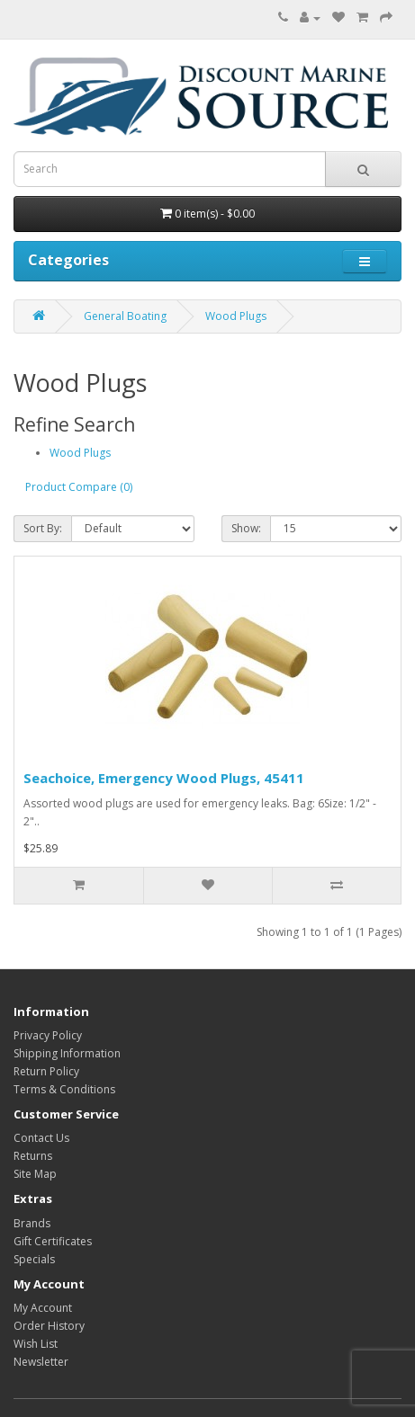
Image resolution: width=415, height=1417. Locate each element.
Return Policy (46, 1071)
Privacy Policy (48, 1035)
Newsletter (41, 1361)
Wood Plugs (235, 316)
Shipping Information (67, 1053)
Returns (33, 1155)
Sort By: (42, 528)
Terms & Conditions (64, 1089)
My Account (43, 1307)
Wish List (36, 1343)
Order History (49, 1325)
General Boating (125, 316)
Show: (246, 528)
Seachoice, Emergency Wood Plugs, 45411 (163, 778)
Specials (34, 1259)
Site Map (35, 1173)
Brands (32, 1223)
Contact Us (41, 1137)
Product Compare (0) (78, 487)
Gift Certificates (53, 1241)
